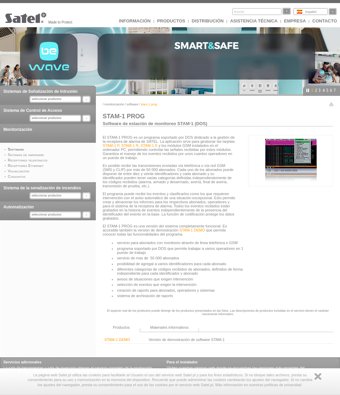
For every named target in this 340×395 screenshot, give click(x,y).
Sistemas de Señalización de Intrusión (40, 91)
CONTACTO (324, 20)
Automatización (18, 207)
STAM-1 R (130, 145)
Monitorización (17, 129)
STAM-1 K (148, 145)
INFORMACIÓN (135, 20)
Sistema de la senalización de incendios (42, 188)
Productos (171, 20)
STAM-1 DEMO (192, 230)
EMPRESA (295, 20)
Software (132, 104)
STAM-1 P (111, 145)
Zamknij (317, 376)
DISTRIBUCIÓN (208, 20)
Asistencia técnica (254, 20)
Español (311, 12)
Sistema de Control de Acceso (32, 110)
